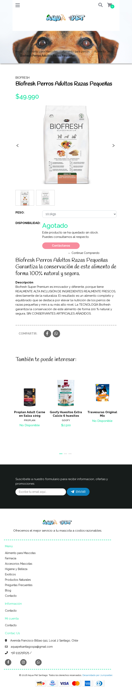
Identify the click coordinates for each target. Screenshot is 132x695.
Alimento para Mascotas (42, 51)
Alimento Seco (103, 51)
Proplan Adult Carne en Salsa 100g (29, 414)
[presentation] (17, 147)
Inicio (18, 51)
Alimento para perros (76, 51)
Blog (8, 590)
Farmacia (10, 558)
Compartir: (28, 333)
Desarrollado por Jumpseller (97, 675)
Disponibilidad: (27, 223)
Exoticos (10, 574)
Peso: (19, 212)
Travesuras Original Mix (102, 414)
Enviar (78, 492)
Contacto (11, 595)
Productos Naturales (18, 579)
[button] (98, 5)
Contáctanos (61, 245)
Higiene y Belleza (16, 569)
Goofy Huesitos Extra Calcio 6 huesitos (66, 414)
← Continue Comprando (83, 253)
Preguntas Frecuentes (19, 585)
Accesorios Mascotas (18, 563)
